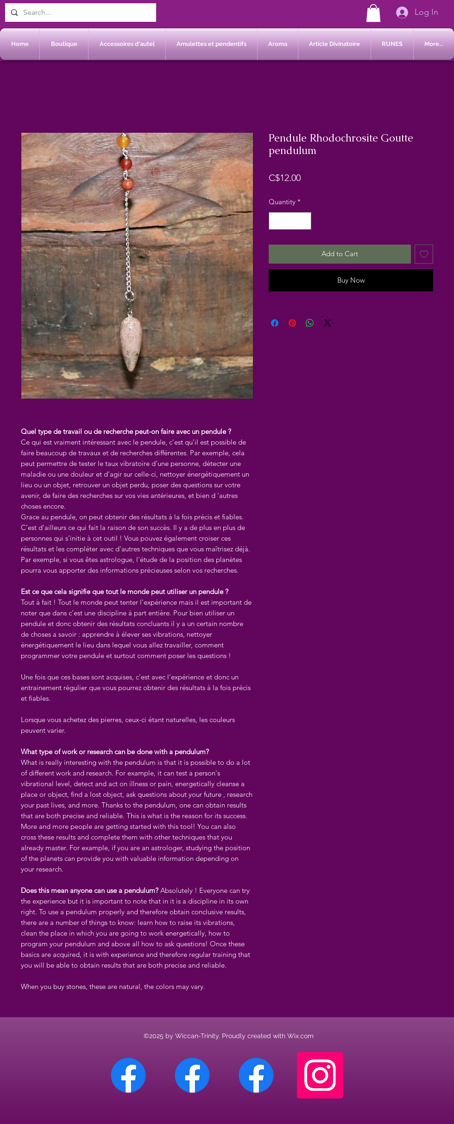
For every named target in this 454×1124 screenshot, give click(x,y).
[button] (373, 13)
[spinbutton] (290, 221)
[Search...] (79, 12)
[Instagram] (320, 1075)
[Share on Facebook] (274, 323)
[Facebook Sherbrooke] (192, 1075)
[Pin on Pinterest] (292, 323)
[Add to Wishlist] (424, 254)
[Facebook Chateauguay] (128, 1075)
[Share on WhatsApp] (309, 323)
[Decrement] (276, 221)
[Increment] (304, 221)
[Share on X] (327, 323)
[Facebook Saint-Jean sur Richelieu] (256, 1075)
